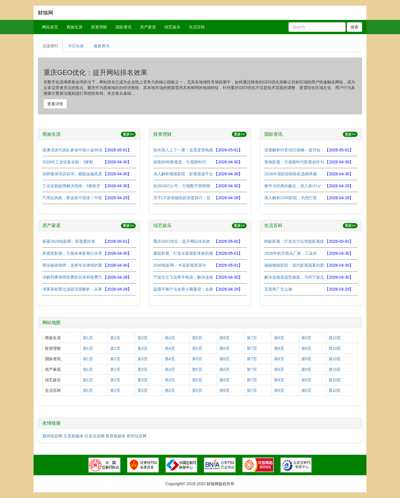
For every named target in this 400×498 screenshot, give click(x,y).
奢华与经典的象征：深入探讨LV (292, 186)
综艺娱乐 (172, 27)
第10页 (335, 338)
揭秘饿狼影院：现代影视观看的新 (294, 265)
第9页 (306, 338)
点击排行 (50, 46)
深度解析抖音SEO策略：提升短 (292, 150)
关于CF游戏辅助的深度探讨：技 (182, 198)
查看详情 (55, 104)
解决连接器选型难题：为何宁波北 (294, 277)
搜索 (354, 27)
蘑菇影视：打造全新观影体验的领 (183, 253)
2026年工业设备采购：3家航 (67, 162)
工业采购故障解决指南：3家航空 (71, 186)
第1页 (88, 338)
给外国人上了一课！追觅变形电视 (183, 150)
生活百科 (197, 27)
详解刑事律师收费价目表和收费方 (72, 277)
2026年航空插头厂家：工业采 (290, 253)
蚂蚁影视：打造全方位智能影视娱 (294, 241)
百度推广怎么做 (278, 289)
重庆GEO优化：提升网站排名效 (181, 241)
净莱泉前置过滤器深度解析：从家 (72, 289)
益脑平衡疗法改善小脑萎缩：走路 (183, 289)
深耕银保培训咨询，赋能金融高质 (72, 174)
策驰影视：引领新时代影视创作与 (294, 162)
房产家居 (148, 27)
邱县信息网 (94, 436)
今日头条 (76, 46)
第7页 (252, 338)
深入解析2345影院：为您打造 (290, 198)
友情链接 (51, 423)
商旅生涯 (75, 27)
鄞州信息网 (52, 436)
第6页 (224, 338)
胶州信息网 (137, 436)
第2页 (115, 338)
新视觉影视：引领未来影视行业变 (72, 253)
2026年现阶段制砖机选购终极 (290, 174)
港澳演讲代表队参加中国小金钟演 (72, 150)
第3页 (142, 338)
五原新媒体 (73, 436)
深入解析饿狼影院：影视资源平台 (183, 174)
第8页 (279, 338)
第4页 (170, 338)
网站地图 (51, 322)
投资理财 (99, 27)
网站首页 (50, 27)
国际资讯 (123, 27)
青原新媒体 (115, 436)
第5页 (197, 338)
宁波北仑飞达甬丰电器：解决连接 (183, 277)
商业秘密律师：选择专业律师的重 (72, 265)
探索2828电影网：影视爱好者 (68, 241)
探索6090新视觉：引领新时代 (179, 162)
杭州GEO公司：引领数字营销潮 (181, 186)
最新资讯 (102, 46)
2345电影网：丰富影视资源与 (179, 265)
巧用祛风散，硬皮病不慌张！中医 (72, 198)
